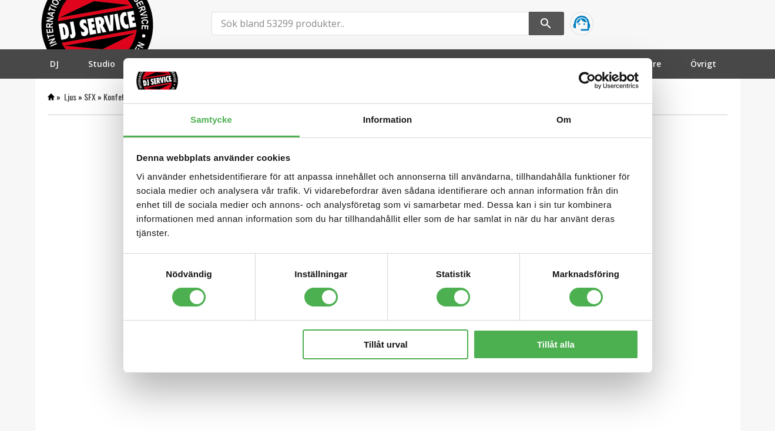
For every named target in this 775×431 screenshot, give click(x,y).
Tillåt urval (386, 344)
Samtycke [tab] (211, 119)
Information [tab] (387, 119)
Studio (101, 63)
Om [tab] (563, 119)
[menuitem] (54, 63)
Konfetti (116, 96)
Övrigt (703, 63)
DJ (54, 63)
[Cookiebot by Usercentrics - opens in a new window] (587, 80)
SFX (90, 96)
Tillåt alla (556, 344)
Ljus (70, 96)
